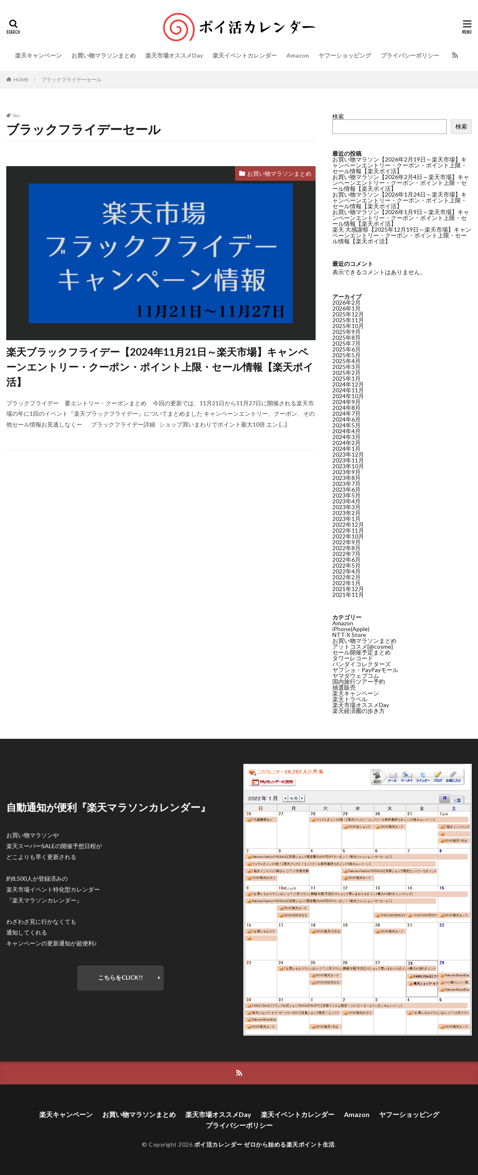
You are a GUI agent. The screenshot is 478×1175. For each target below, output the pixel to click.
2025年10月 (348, 325)
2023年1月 (346, 518)
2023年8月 (346, 477)
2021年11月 (348, 594)
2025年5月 (346, 354)
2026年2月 (346, 302)
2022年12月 (348, 524)
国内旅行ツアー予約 (358, 681)
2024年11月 (348, 389)
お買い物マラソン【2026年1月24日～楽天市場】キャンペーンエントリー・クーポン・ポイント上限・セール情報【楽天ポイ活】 (399, 200)
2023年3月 (346, 506)
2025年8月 (346, 337)
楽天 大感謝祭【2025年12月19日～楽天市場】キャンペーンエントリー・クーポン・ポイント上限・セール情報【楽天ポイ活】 (401, 235)
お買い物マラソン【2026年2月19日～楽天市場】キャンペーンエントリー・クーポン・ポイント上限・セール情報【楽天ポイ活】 (399, 165)
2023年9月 (346, 471)
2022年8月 (346, 547)
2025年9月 (346, 331)
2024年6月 (346, 418)
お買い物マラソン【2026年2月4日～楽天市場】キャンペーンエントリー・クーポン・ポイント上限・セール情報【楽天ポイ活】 (400, 182)
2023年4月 (346, 500)
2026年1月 (346, 307)
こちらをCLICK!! (120, 977)
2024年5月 (346, 424)
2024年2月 (346, 442)
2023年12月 (348, 453)
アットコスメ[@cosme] (362, 645)
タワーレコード (352, 657)
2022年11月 (348, 529)
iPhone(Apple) (350, 628)
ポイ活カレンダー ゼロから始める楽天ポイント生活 (264, 1144)
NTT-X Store (349, 634)
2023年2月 (346, 512)
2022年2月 (346, 576)
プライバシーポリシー (410, 55)
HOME (21, 79)
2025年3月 (346, 366)
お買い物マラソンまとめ (103, 55)
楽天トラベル (349, 698)
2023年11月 (348, 459)
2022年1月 (346, 582)
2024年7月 (346, 413)
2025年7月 (346, 342)
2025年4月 (346, 360)
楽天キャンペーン (38, 55)
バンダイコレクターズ (361, 663)
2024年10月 (348, 395)
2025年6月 (346, 348)
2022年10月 (348, 535)
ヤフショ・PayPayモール (365, 669)
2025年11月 (348, 319)
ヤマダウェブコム (355, 675)
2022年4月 (346, 570)
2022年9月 (346, 541)
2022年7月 (346, 553)
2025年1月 (346, 378)
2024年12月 (348, 383)
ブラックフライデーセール (71, 79)
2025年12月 (348, 313)
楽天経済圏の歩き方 (358, 710)
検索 (338, 116)
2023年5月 (346, 494)
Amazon (297, 55)
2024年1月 (346, 448)
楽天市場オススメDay (174, 55)
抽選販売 (344, 686)
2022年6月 (346, 559)
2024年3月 (346, 436)
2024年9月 (346, 401)
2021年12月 (348, 588)
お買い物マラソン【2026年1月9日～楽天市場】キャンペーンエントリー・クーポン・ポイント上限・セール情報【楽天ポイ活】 (400, 217)
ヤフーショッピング (345, 55)
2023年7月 (346, 483)
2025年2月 (346, 372)
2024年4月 (346, 430)
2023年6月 (346, 489)
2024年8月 (346, 407)
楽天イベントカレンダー (244, 55)
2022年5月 (346, 565)
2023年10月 (348, 465)
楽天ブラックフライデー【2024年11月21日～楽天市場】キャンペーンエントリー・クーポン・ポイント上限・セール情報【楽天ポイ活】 (160, 367)
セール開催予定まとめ (361, 651)
